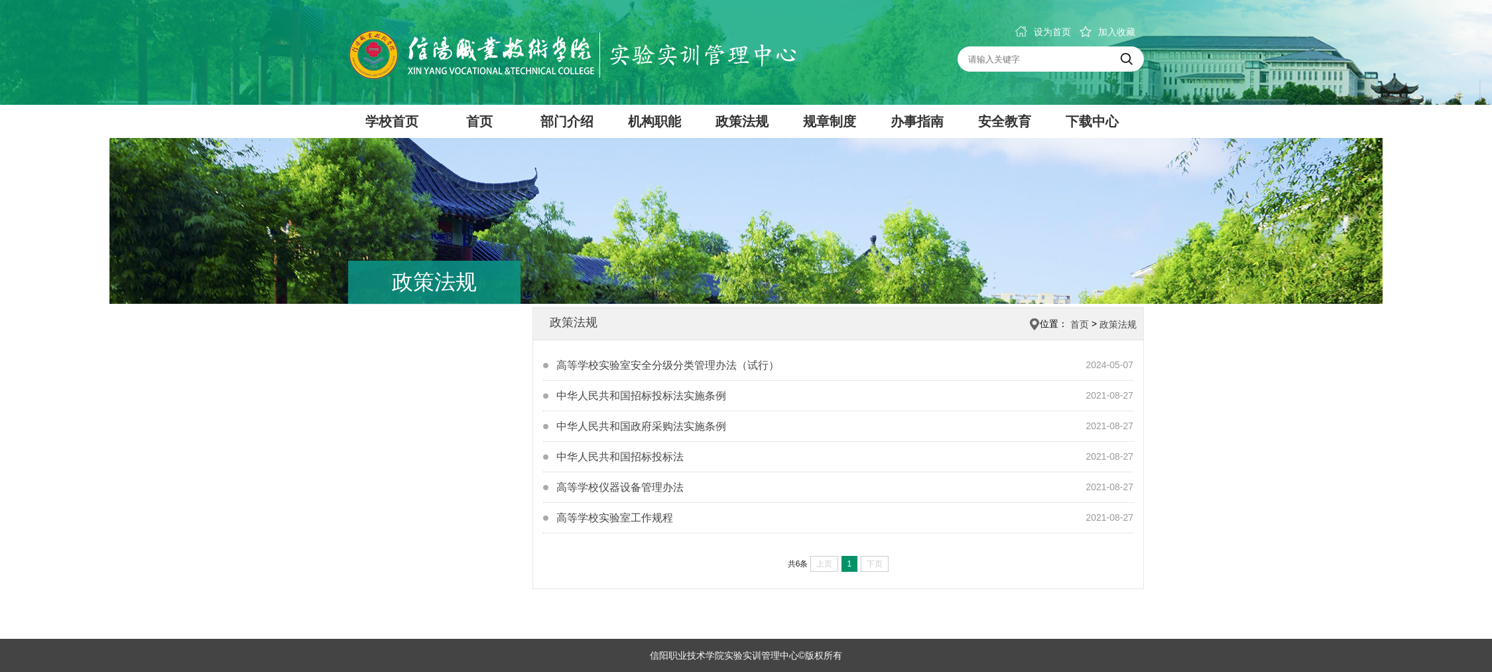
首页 (479, 121)
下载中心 (1092, 121)
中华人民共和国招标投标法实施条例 (641, 395)
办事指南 (917, 121)
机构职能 (654, 121)
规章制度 (829, 121)
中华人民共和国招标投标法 (620, 456)
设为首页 (1043, 32)
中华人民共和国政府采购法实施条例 (641, 426)
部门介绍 (566, 121)
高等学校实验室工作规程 (614, 517)
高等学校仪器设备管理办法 (620, 487)
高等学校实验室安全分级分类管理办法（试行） (667, 365)
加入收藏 (1107, 32)
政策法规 (742, 121)
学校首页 (391, 121)
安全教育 (1004, 121)
